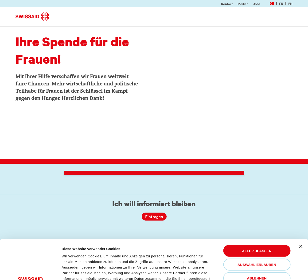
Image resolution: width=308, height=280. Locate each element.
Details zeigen (76, 271)
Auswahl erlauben (257, 225)
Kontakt (227, 3)
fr (281, 3)
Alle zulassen (256, 211)
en (290, 3)
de (272, 3)
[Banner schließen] (300, 207)
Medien (243, 3)
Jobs (256, 3)
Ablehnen (257, 239)
